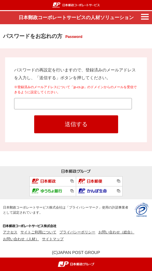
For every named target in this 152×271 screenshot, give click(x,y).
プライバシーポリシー (77, 232)
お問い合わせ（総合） (116, 232)
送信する (76, 124)
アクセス (10, 232)
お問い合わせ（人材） (21, 239)
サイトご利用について (38, 232)
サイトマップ (53, 239)
